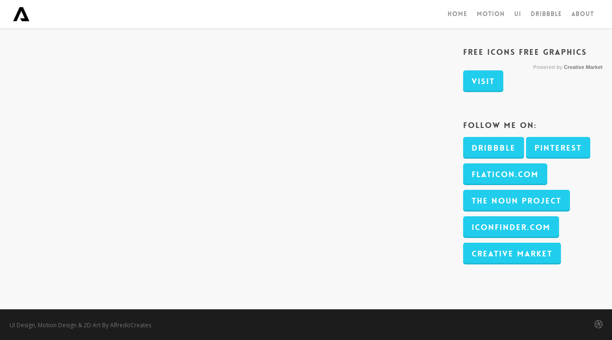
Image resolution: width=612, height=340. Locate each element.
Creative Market (583, 67)
